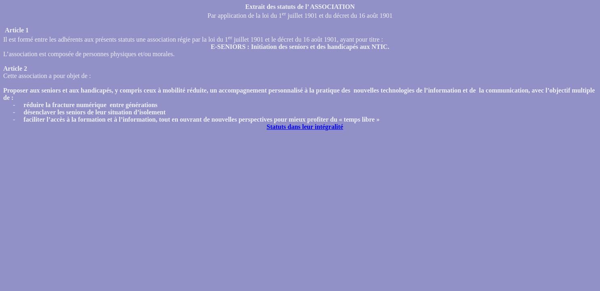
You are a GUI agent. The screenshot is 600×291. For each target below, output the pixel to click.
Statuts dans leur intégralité (305, 126)
